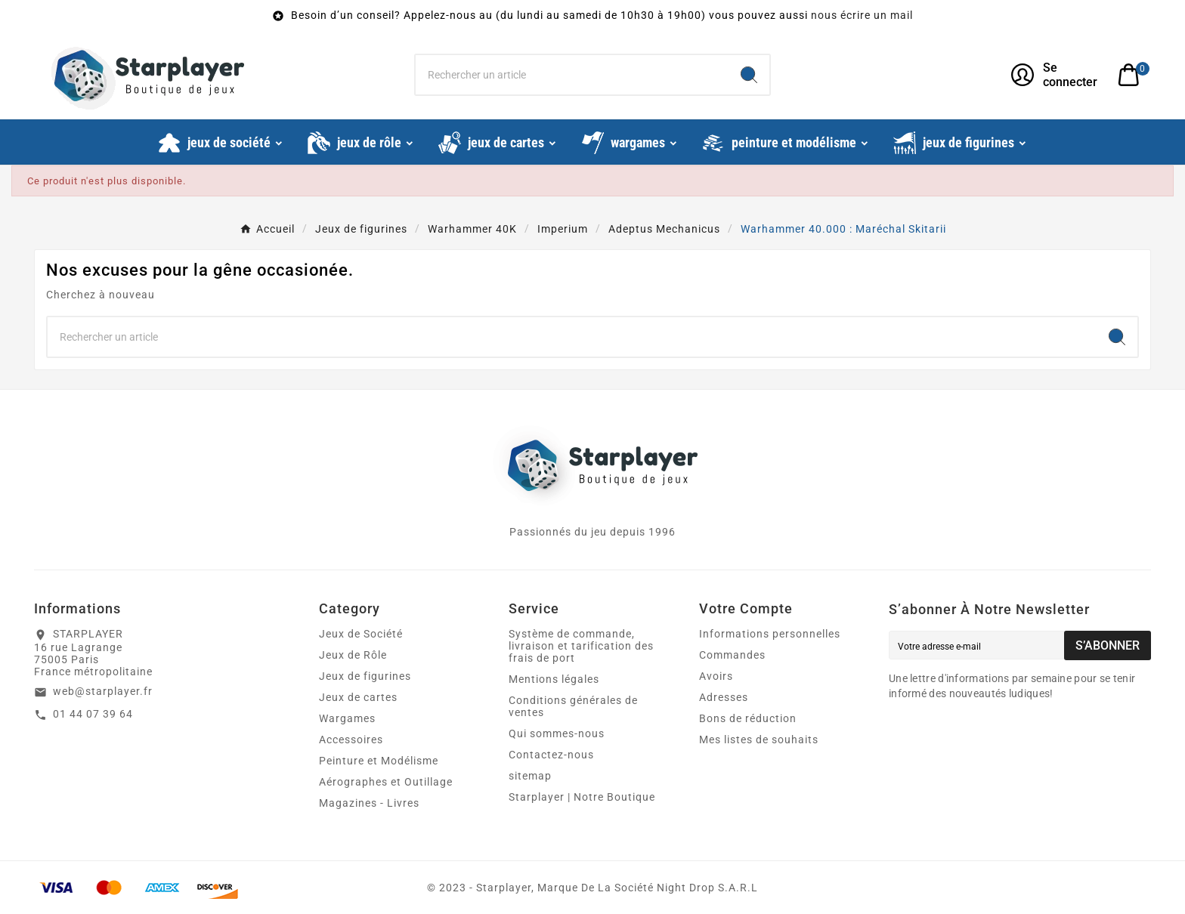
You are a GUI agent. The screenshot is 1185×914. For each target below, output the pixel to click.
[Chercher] (572, 74)
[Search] (749, 74)
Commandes (732, 655)
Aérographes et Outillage (386, 782)
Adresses (723, 697)
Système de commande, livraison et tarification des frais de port (581, 646)
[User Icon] (1055, 74)
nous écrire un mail (862, 15)
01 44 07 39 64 (93, 714)
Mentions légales (554, 679)
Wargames (347, 718)
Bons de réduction (748, 718)
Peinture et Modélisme (378, 761)
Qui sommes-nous (557, 733)
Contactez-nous (551, 755)
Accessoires (351, 739)
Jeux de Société (361, 634)
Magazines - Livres (369, 803)
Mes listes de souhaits (758, 739)
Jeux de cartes (358, 697)
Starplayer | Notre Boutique (582, 797)
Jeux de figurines (365, 676)
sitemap (530, 776)
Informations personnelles (769, 634)
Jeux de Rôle (353, 655)
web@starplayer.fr (103, 691)
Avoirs (716, 676)
